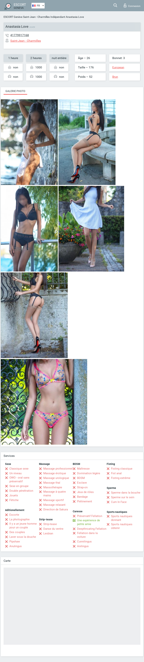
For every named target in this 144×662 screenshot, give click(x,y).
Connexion (132, 5)
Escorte (14, 514)
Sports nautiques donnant (121, 518)
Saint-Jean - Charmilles (36, 16)
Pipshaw (14, 541)
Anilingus (83, 546)
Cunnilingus (84, 541)
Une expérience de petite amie (88, 522)
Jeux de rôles (85, 492)
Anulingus (15, 546)
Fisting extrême (120, 478)
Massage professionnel (58, 468)
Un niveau (15, 473)
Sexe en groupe (18, 486)
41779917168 (19, 35)
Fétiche (14, 500)
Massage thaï (51, 482)
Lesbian (48, 533)
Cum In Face (119, 502)
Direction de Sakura (55, 509)
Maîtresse (83, 468)
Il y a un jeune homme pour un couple (23, 525)
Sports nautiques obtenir (121, 526)
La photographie (19, 519)
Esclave (82, 482)
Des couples (17, 532)
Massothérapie (52, 487)
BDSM (81, 478)
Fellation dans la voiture (87, 535)
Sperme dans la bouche (125, 492)
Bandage (82, 496)
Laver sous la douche (22, 537)
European (118, 67)
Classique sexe (18, 468)
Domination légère (88, 473)
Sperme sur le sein (122, 497)
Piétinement (84, 501)
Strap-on (82, 487)
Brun (115, 77)
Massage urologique (56, 478)
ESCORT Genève (13, 16)
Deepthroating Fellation (91, 528)
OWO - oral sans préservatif (19, 479)
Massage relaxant (54, 504)
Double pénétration (21, 490)
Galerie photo (15, 91)
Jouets (13, 495)
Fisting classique (121, 468)
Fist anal (116, 473)
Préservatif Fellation (89, 516)
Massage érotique (54, 473)
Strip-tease (50, 524)
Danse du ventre (53, 528)
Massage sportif (53, 500)
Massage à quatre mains (54, 493)
